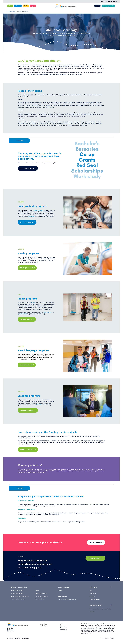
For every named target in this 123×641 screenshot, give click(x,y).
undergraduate (38, 210)
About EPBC (43, 624)
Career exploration (16, 593)
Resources (93, 594)
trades (33, 303)
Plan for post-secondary (19, 587)
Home (9, 11)
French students (39, 599)
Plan (14, 11)
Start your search (63, 587)
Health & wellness (95, 599)
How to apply (62, 596)
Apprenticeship (22, 314)
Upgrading (31, 216)
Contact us (93, 612)
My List (60, 590)
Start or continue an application (67, 599)
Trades (37, 590)
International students (41, 596)
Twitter (11, 628)
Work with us (44, 626)
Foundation (47, 312)
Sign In (103, 1)
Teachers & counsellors (18, 599)
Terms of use (104, 638)
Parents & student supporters (20, 596)
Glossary (92, 596)
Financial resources (17, 590)
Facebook (12, 630)
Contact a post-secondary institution (100, 609)
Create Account (111, 1)
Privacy (112, 638)
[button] (10, 6)
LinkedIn (11, 632)
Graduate (39, 405)
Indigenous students (41, 593)
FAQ (91, 591)
